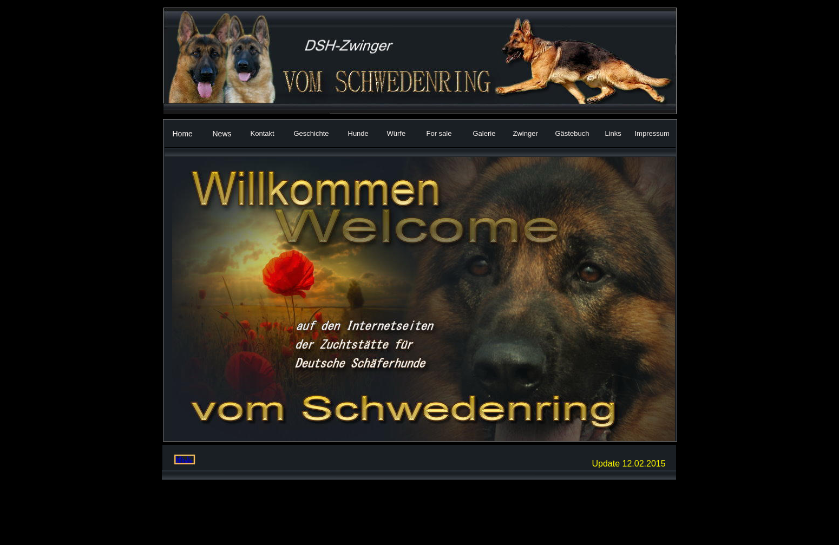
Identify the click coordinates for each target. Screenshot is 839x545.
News (222, 133)
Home (183, 133)
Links (613, 133)
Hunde (358, 133)
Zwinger (525, 133)
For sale (439, 133)
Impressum (652, 133)
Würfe (396, 133)
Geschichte (311, 133)
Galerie (484, 133)
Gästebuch (572, 133)
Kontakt (262, 133)
